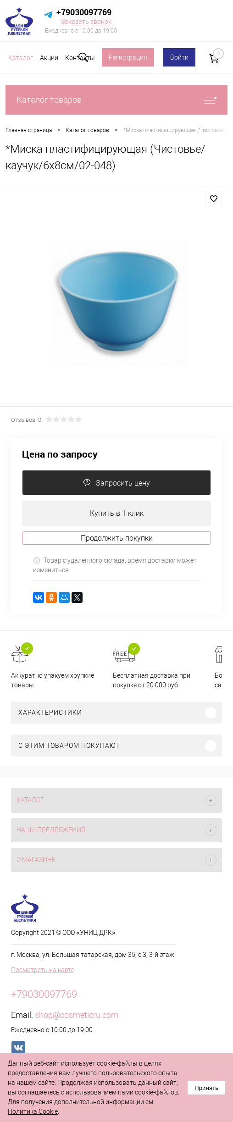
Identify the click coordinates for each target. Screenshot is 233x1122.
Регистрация (128, 57)
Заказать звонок (86, 21)
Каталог (20, 57)
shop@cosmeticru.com (76, 1015)
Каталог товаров (116, 100)
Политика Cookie (33, 1111)
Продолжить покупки (117, 538)
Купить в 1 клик (117, 513)
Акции (49, 57)
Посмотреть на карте (42, 969)
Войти (179, 57)
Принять (206, 1087)
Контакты (80, 57)
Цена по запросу (60, 454)
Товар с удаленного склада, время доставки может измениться (115, 565)
